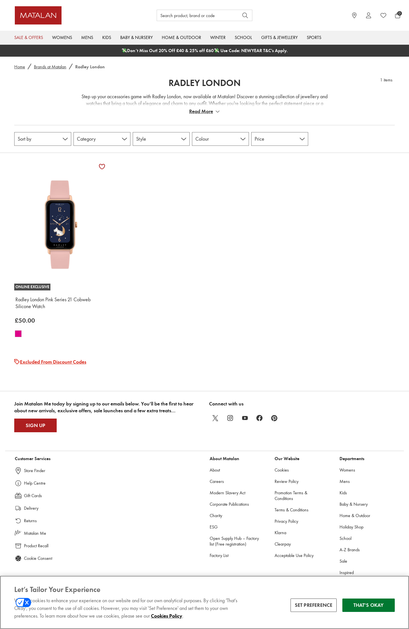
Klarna (280, 532)
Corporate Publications (229, 504)
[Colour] (220, 139)
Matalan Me (35, 533)
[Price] (279, 139)
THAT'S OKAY (368, 605)
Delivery (31, 508)
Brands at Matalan (50, 66)
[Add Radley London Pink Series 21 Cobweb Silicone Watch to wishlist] (102, 166)
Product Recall (36, 545)
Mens (87, 37)
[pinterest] (274, 418)
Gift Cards (33, 495)
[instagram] (230, 418)
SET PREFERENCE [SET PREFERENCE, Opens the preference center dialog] (314, 605)
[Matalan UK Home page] (63, 15)
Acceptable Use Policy (294, 555)
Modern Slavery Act (227, 492)
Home (19, 66)
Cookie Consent (38, 558)
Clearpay (283, 544)
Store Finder (34, 470)
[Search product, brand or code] (192, 15)
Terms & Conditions (291, 510)
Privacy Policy (286, 521)
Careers (217, 481)
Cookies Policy (166, 616)
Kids (106, 37)
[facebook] (259, 418)
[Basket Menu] (397, 15)
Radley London (205, 83)
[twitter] (215, 418)
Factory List (219, 555)
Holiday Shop (351, 527)
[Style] (161, 139)
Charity (216, 515)
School (243, 37)
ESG (214, 527)
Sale (343, 561)
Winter (218, 37)
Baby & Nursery (136, 37)
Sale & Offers (28, 37)
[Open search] (245, 15)
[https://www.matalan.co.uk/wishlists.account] (383, 15)
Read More (201, 111)
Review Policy (286, 481)
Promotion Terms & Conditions (291, 495)
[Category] (101, 139)
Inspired (347, 572)
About (215, 470)
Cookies (282, 470)
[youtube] (245, 418)
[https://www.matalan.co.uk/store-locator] (354, 15)
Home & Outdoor (181, 37)
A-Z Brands (350, 549)
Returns (30, 520)
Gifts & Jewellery (279, 37)
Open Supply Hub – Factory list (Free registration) (234, 541)
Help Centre (35, 483)
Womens (62, 37)
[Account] (368, 15)
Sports (314, 37)
